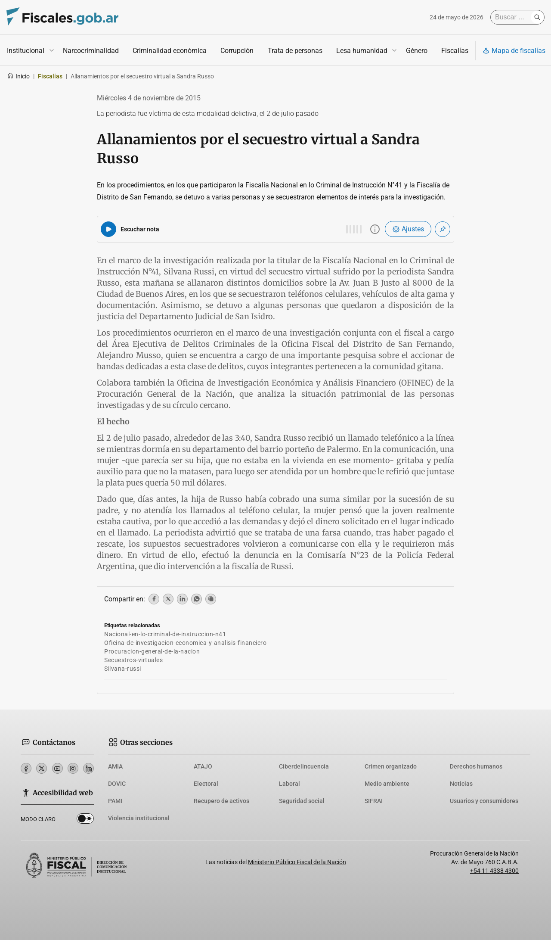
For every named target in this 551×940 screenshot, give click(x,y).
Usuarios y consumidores (484, 800)
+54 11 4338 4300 (494, 870)
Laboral (289, 783)
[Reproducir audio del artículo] (108, 229)
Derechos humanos (476, 766)
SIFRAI (374, 800)
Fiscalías (454, 51)
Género (416, 51)
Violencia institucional (139, 818)
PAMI (115, 800)
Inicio (18, 76)
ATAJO (203, 766)
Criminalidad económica (170, 51)
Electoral (206, 783)
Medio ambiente (387, 783)
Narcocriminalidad (91, 51)
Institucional (25, 51)
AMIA (115, 766)
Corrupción (237, 51)
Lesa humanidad (361, 51)
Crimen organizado (391, 766)
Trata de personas (295, 51)
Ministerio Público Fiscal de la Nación (297, 862)
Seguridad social (302, 800)
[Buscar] (512, 17)
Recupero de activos (221, 800)
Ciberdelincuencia (304, 766)
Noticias (461, 783)
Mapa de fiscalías (514, 51)
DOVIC (117, 783)
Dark (85, 820)
